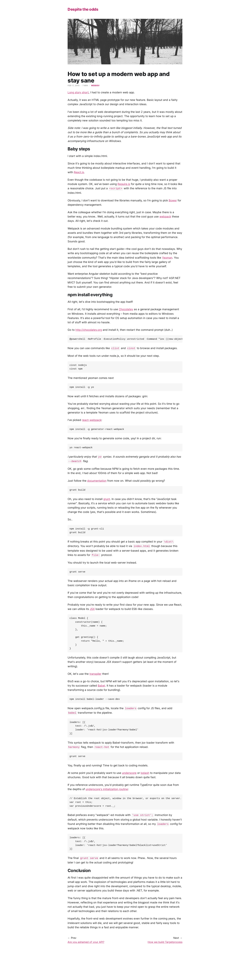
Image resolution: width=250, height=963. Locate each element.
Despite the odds (83, 9)
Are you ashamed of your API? (86, 948)
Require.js (124, 184)
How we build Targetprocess (165, 948)
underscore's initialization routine (107, 794)
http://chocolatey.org (88, 329)
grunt (106, 500)
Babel (101, 689)
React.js (79, 172)
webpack (165, 216)
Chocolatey (126, 309)
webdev (95, 85)
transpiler (95, 677)
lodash (145, 777)
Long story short (78, 92)
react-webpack (91, 420)
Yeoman (167, 257)
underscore (129, 777)
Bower (173, 200)
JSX (92, 610)
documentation (97, 481)
